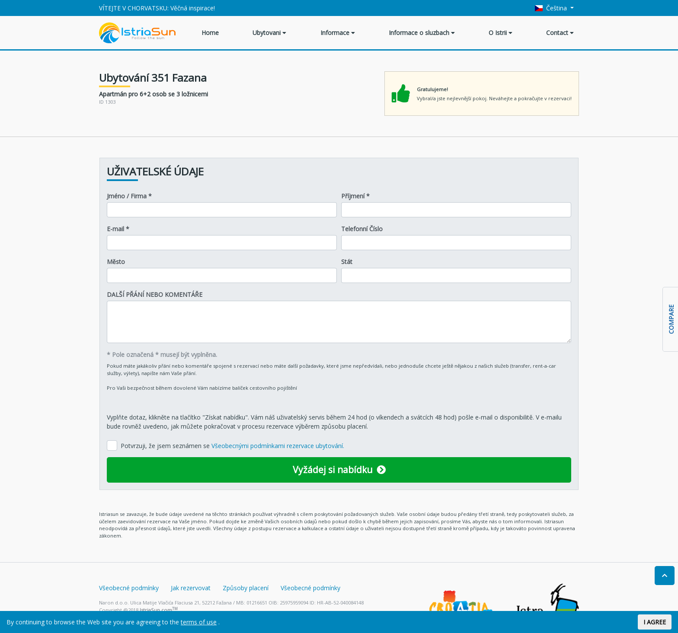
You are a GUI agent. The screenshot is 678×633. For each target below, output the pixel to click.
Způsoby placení (246, 588)
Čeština (552, 8)
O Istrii (500, 33)
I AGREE (654, 622)
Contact (560, 33)
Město (116, 262)
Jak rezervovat (191, 588)
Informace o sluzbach (422, 33)
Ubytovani (269, 33)
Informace (337, 33)
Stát (346, 262)
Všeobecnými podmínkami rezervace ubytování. (277, 446)
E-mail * (118, 229)
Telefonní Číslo (362, 229)
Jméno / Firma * (129, 196)
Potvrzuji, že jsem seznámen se (232, 446)
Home (210, 33)
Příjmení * (355, 196)
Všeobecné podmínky (129, 588)
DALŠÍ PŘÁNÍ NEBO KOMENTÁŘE (154, 294)
